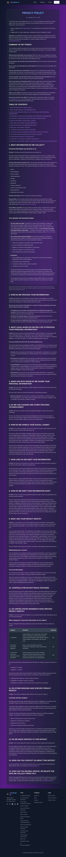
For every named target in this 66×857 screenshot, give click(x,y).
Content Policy (51, 800)
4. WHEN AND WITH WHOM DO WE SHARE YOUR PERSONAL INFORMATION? (30, 116)
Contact (36, 800)
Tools (36, 2)
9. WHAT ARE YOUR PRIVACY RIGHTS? (19, 127)
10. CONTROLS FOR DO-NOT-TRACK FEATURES (22, 129)
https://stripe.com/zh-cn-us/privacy (27, 204)
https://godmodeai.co (26, 28)
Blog (35, 797)
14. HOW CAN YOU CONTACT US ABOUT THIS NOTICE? (24, 139)
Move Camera (24, 814)
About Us (36, 795)
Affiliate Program (38, 802)
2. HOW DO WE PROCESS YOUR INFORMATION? (22, 109)
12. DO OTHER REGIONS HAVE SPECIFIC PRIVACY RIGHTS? (25, 134)
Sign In (56, 2)
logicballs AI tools (24, 841)
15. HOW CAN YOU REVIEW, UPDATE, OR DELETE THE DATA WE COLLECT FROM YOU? (33, 141)
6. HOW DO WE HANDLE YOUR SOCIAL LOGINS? (22, 120)
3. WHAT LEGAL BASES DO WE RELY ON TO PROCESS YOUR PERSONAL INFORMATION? (29, 113)
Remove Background (25, 824)
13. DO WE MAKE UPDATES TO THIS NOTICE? (21, 136)
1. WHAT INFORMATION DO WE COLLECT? (20, 107)
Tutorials (43, 2)
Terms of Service (52, 797)
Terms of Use (50, 232)
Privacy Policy (51, 795)
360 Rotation (23, 812)
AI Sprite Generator (25, 795)
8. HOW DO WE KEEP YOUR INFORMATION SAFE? (22, 125)
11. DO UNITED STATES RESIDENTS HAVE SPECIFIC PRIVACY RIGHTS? (28, 132)
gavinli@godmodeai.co (15, 40)
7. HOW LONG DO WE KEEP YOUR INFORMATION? (23, 123)
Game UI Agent (24, 805)
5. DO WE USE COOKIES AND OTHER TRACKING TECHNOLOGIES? (27, 118)
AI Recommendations (26, 844)
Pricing (50, 2)
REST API (23, 839)
